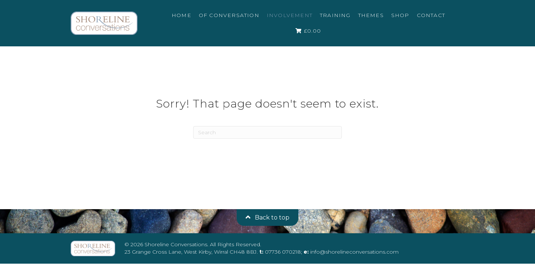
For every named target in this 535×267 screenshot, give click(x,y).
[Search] (267, 132)
